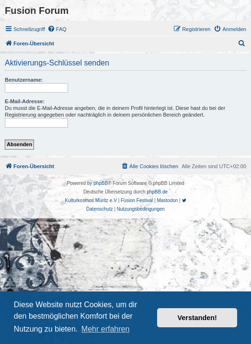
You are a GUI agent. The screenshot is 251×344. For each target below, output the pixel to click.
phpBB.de (157, 191)
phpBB (100, 183)
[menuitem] (57, 29)
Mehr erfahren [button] (105, 329)
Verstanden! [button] (197, 318)
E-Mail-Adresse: (25, 101)
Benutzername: (24, 80)
